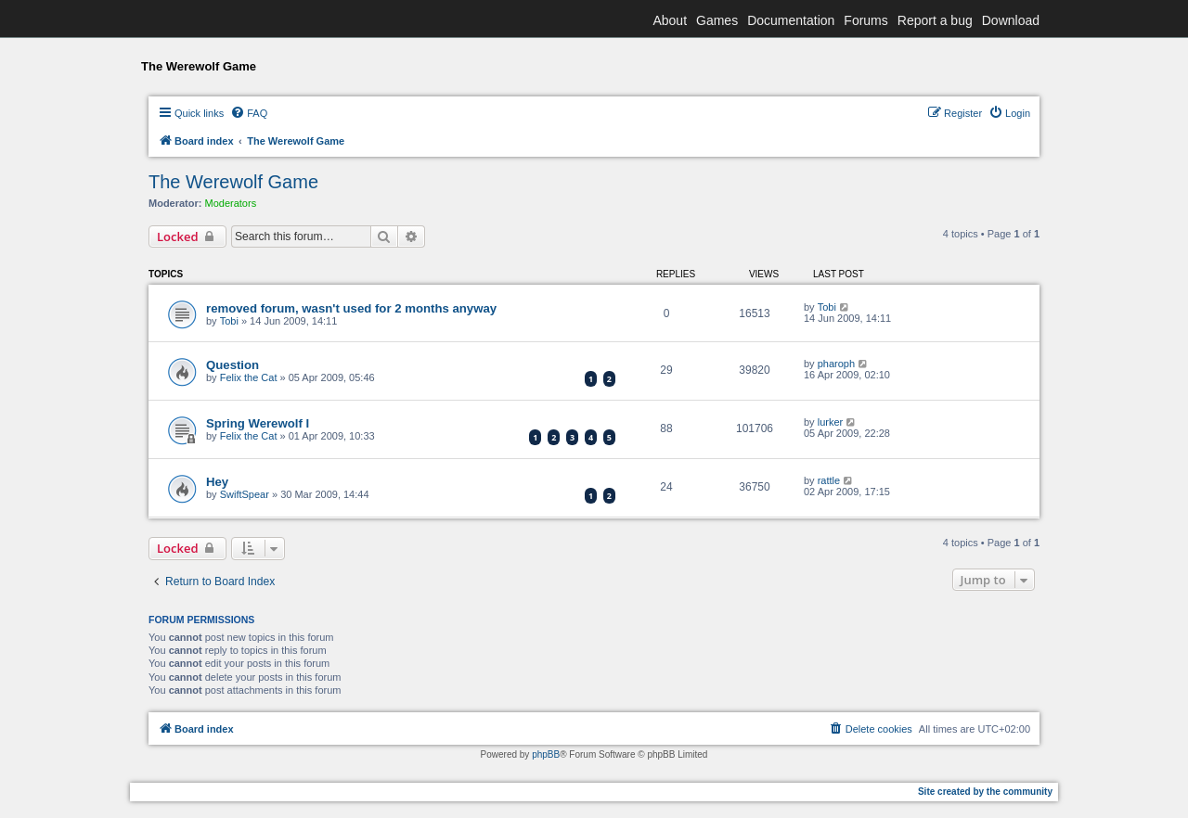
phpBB (546, 754)
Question (232, 365)
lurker (831, 422)
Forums (865, 20)
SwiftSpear (244, 494)
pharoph (836, 363)
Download (1011, 20)
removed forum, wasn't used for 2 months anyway (351, 308)
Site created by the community (985, 791)
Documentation (790, 20)
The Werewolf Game (233, 182)
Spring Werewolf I (257, 423)
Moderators (231, 203)
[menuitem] (248, 113)
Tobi (229, 320)
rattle (829, 480)
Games (717, 20)
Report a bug (935, 20)
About (669, 20)
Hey (217, 482)
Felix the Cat (249, 377)
